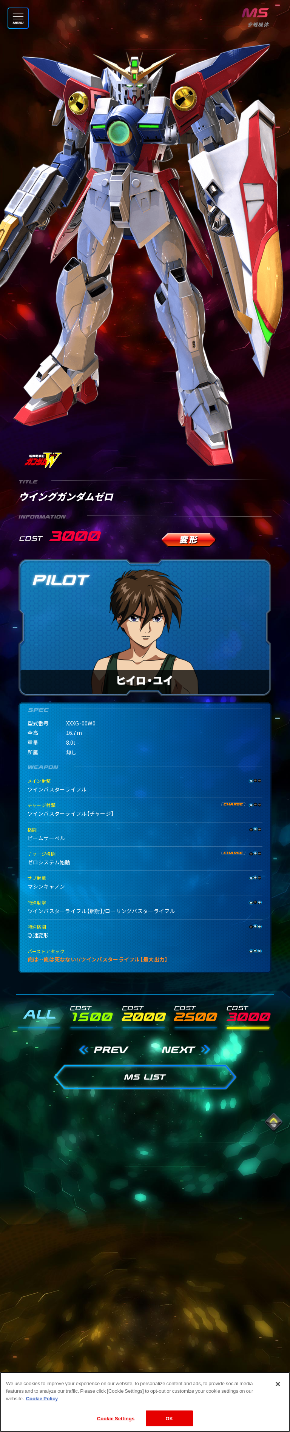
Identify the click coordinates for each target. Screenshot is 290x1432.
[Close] (278, 1395)
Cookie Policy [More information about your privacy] (42, 1409)
